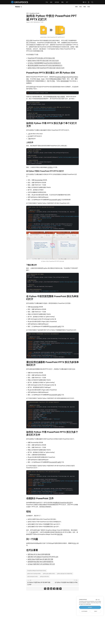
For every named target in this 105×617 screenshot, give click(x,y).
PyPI (34, 86)
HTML (53, 81)
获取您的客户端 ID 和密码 (57, 96)
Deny (95, 611)
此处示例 (59, 534)
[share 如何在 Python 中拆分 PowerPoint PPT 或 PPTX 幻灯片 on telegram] (60, 589)
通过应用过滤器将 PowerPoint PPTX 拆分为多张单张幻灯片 (45, 65)
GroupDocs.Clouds (34, 13)
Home (17, 7)
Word (38, 79)
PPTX (28, 40)
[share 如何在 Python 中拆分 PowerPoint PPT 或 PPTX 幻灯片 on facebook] (54, 589)
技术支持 (57, 2)
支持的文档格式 (56, 79)
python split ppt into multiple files (64, 573)
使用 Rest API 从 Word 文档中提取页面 (39, 554)
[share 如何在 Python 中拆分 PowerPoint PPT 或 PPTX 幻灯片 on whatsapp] (57, 589)
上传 (29, 133)
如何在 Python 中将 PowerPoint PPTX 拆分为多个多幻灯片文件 (46, 68)
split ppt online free (44, 576)
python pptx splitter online (49, 573)
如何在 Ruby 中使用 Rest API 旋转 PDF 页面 (40, 559)
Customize (84, 611)
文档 (38, 530)
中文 (84, 2)
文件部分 (50, 167)
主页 (27, 13)
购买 (51, 2)
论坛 (74, 543)
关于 (67, 2)
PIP (40, 86)
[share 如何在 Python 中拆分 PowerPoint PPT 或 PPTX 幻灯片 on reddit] (51, 589)
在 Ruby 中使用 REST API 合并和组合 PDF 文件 (41, 564)
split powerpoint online (32, 576)
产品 (47, 2)
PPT (27, 42)
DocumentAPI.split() (55, 199)
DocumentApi (39, 180)
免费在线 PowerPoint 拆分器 (62, 502)
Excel (42, 79)
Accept (90, 607)
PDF (48, 81)
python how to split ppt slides (34, 573)
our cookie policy (87, 604)
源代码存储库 (65, 81)
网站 (62, 2)
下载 (29, 138)
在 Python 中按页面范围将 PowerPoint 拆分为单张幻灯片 (44, 63)
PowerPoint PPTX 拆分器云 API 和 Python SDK (41, 58)
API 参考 (32, 532)
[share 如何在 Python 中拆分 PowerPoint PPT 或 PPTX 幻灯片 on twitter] (45, 589)
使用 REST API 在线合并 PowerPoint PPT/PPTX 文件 (43, 557)
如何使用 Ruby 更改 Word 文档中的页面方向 (40, 561)
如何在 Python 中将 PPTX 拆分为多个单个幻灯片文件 (43, 60)
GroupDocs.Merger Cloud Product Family (36, 570)
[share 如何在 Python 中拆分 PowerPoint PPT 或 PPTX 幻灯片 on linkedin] (48, 589)
